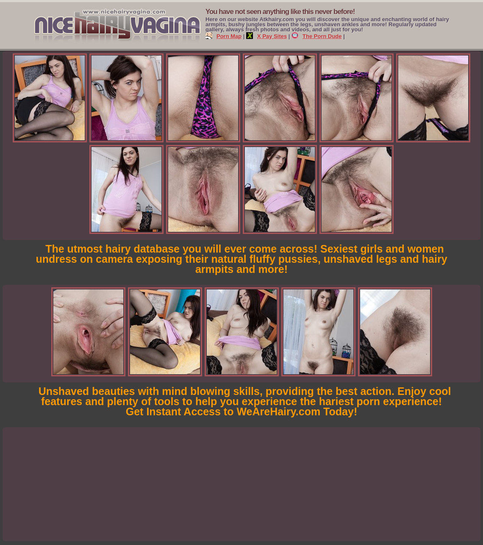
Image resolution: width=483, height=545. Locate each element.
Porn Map (223, 36)
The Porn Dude (316, 36)
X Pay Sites (266, 36)
